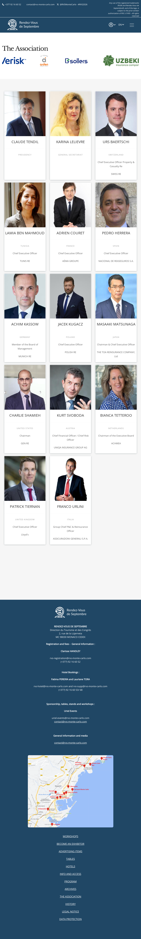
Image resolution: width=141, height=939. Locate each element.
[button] (112, 25)
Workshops (70, 836)
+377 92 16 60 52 (13, 4)
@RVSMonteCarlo (68, 4)
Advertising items (70, 851)
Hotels (70, 866)
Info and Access (70, 874)
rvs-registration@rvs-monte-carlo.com (70, 658)
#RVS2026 (82, 4)
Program (70, 881)
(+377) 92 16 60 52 (70, 661)
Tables (70, 859)
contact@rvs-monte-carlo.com (40, 4)
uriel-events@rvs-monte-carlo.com (70, 718)
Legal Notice (70, 911)
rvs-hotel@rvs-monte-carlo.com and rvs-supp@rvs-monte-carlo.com (70, 686)
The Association (70, 896)
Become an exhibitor (70, 844)
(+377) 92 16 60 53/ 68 (70, 689)
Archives (70, 889)
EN (120, 24)
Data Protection (70, 919)
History (70, 904)
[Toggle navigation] (132, 25)
